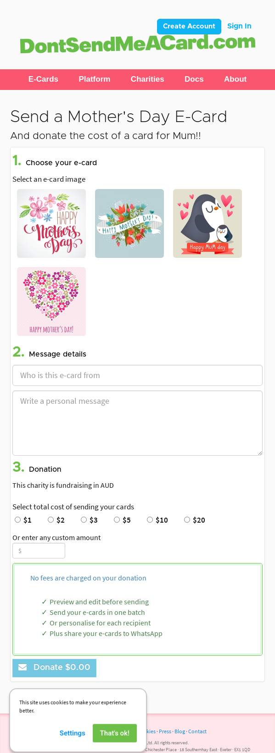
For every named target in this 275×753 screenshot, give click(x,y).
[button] (43, 79)
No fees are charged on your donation (88, 577)
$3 (89, 520)
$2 (56, 520)
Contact (197, 731)
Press (165, 731)
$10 (157, 520)
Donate (54, 667)
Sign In (239, 26)
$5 (122, 520)
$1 (23, 520)
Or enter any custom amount (56, 537)
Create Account (189, 26)
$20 (194, 520)
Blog (179, 731)
